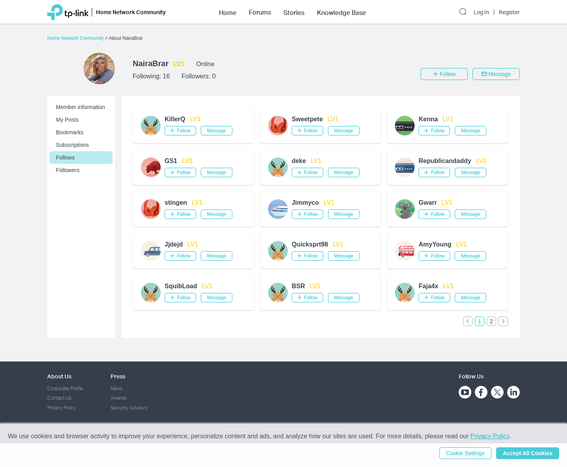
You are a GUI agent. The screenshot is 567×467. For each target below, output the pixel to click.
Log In (481, 12)
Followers (68, 170)
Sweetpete (307, 119)
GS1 (171, 161)
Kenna (428, 119)
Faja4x (428, 286)
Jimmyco (305, 202)
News (116, 388)
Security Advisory (129, 408)
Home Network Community (76, 38)
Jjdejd (174, 244)
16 (166, 76)
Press (118, 376)
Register (509, 12)
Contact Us (59, 398)
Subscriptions (72, 145)
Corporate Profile (65, 388)
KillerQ (175, 119)
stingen (176, 202)
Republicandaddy (445, 161)
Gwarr (428, 202)
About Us (59, 376)
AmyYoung (435, 244)
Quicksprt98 (310, 244)
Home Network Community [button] (131, 12)
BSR (298, 286)
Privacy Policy (61, 408)
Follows (65, 157)
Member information (80, 107)
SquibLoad (181, 286)
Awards (118, 398)
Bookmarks (69, 132)
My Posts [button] (67, 120)
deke (299, 161)
